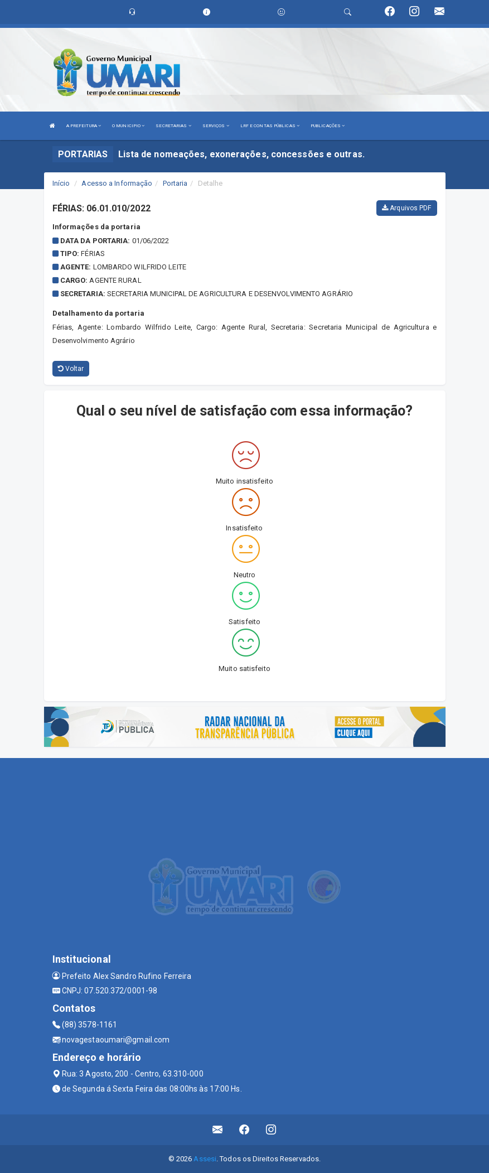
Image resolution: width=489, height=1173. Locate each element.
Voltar (71, 369)
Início (61, 183)
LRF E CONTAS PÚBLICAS (269, 125)
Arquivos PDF (406, 208)
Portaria (175, 183)
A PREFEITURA (83, 125)
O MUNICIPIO (128, 125)
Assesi (204, 1159)
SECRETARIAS (173, 125)
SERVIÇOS (215, 125)
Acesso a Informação (116, 183)
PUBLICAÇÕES (328, 125)
